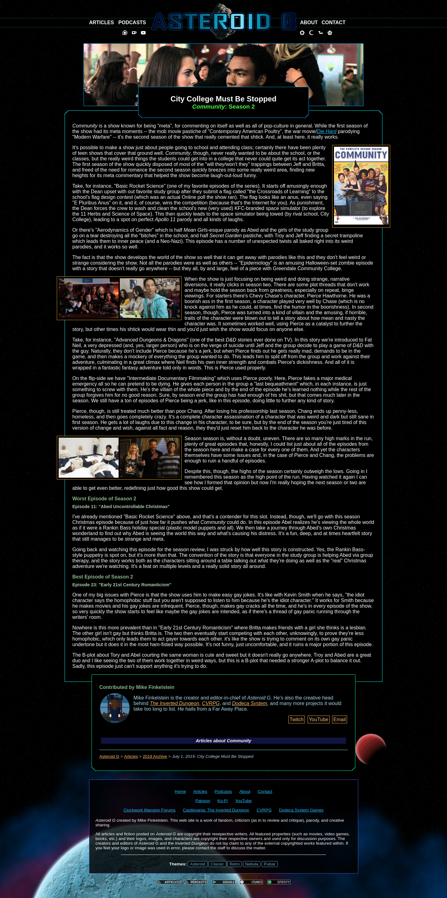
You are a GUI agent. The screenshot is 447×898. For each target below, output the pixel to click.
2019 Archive (155, 756)
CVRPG (211, 703)
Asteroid (197, 864)
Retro (234, 864)
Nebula (251, 864)
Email (339, 719)
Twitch (297, 719)
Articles (131, 756)
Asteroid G (109, 756)
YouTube (318, 719)
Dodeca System (249, 703)
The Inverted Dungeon (174, 703)
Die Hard (326, 131)
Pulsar (270, 864)
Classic (217, 864)
